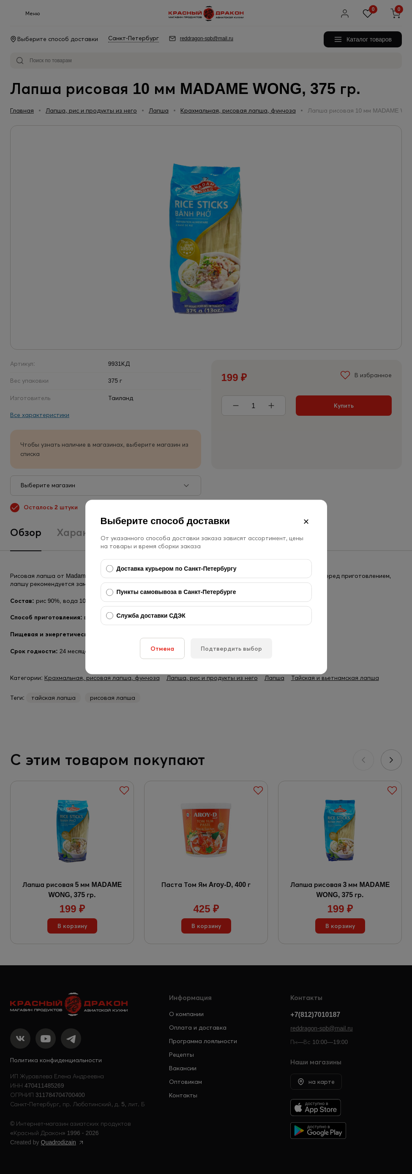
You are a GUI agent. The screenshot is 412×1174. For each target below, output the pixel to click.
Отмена (162, 648)
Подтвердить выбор (231, 648)
